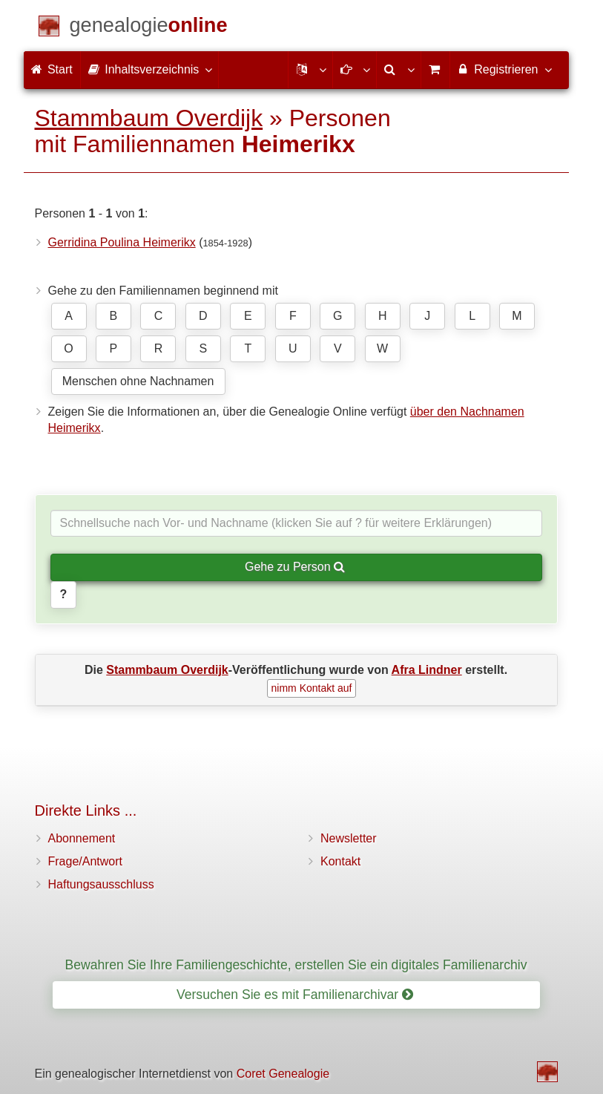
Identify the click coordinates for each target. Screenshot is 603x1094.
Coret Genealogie (283, 1073)
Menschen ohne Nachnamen (138, 381)
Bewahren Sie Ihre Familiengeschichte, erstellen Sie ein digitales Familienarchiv (296, 964)
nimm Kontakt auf (311, 688)
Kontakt (340, 861)
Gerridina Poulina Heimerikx (122, 242)
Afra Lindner (427, 670)
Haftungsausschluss (101, 884)
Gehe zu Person (295, 566)
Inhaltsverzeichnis (149, 69)
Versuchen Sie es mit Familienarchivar (295, 994)
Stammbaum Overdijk (149, 118)
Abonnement (82, 838)
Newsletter (348, 838)
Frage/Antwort (85, 861)
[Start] (149, 28)
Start (52, 69)
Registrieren (504, 69)
